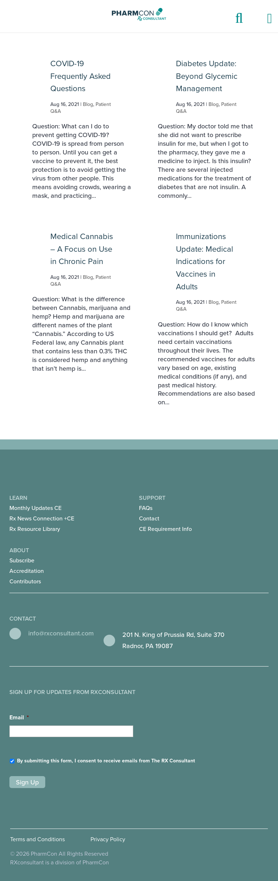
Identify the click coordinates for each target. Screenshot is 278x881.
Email (19, 717)
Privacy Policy (107, 839)
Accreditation (26, 571)
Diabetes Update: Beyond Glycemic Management (206, 76)
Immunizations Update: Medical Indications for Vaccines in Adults (204, 261)
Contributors (25, 581)
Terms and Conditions (37, 839)
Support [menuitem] (204, 514)
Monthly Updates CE (35, 508)
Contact (149, 518)
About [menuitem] (74, 567)
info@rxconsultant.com (61, 633)
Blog (88, 104)
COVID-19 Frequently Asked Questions (80, 76)
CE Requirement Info (165, 529)
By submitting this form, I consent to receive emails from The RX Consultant (106, 761)
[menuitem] (41, 508)
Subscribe (21, 560)
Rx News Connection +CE (41, 518)
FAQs (145, 508)
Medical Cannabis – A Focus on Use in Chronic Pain (81, 249)
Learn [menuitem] (74, 514)
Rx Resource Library (34, 529)
